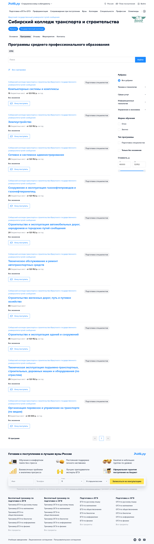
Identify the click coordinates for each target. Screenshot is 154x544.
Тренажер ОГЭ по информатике (57, 522)
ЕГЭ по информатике (89, 517)
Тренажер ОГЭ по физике (55, 526)
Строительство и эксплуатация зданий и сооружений (43, 334)
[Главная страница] (14, 3)
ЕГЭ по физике (86, 521)
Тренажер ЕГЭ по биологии (20, 519)
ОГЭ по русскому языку (126, 502)
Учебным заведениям (17, 540)
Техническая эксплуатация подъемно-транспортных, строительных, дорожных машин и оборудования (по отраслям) (43, 371)
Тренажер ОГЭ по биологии (56, 519)
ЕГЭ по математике (88, 505)
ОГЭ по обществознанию (127, 509)
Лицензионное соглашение (40, 540)
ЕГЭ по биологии (87, 513)
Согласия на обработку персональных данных (84, 489)
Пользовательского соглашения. (126, 489)
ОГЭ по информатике (125, 517)
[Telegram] (139, 539)
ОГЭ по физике (122, 521)
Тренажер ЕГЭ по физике (19, 526)
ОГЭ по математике (124, 505)
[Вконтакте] (135, 539)
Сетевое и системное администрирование (36, 155)
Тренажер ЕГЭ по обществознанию (15, 513)
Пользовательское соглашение (67, 540)
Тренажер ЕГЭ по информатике (21, 522)
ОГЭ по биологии (123, 513)
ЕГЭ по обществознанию (90, 509)
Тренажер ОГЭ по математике (57, 508)
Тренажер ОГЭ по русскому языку (59, 505)
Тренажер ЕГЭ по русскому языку (22, 505)
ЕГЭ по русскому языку (90, 502)
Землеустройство (19, 122)
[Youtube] (144, 539)
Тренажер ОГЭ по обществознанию (51, 513)
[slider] (119, 171)
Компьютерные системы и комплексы (33, 89)
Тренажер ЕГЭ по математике (21, 508)
